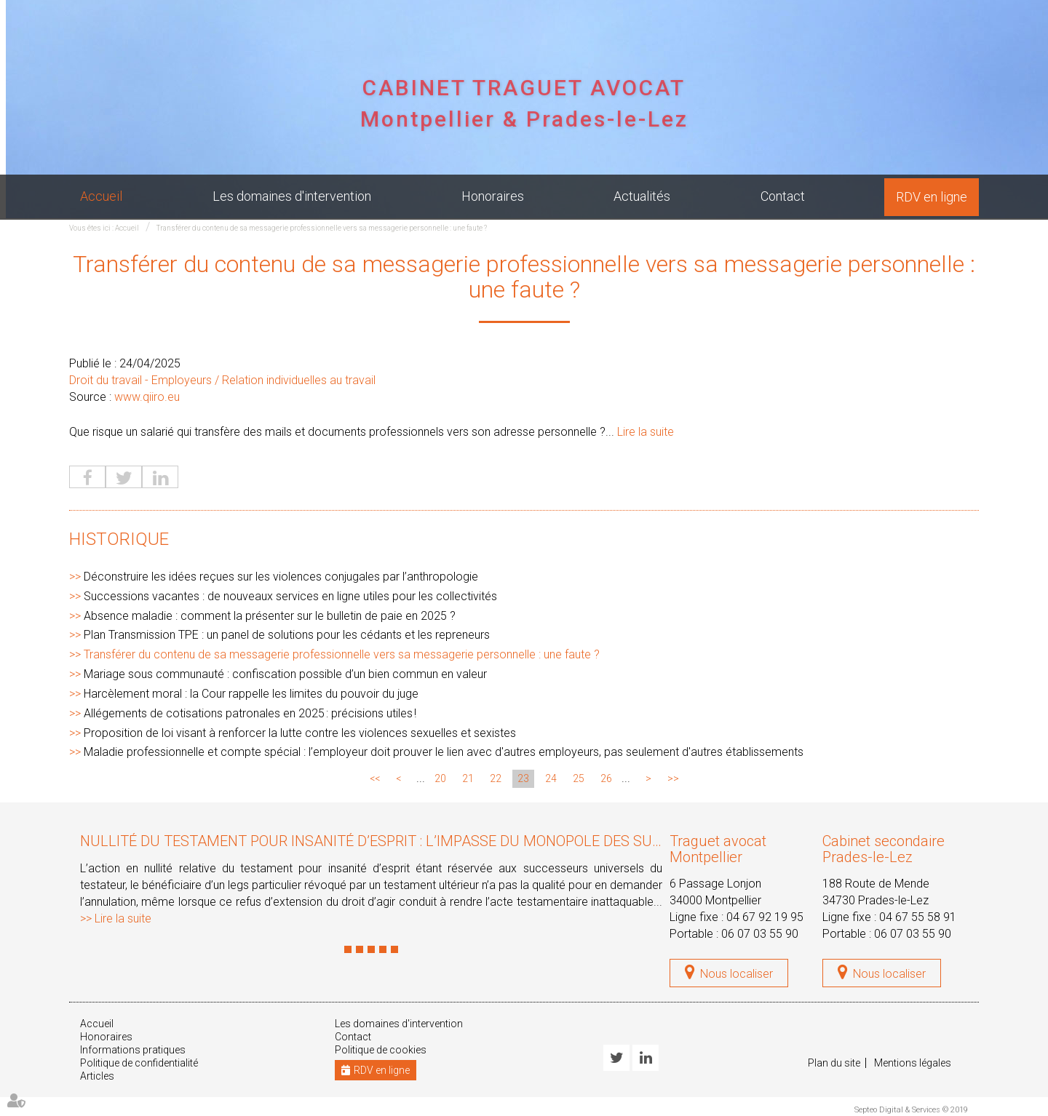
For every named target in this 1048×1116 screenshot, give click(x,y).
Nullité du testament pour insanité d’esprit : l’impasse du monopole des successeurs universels (448, 841)
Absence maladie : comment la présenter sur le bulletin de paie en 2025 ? (270, 616)
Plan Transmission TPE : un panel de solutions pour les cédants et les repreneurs (287, 635)
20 (440, 778)
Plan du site (834, 1063)
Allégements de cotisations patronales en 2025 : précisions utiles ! (250, 713)
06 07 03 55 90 (759, 934)
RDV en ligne (931, 196)
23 (523, 778)
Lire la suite (645, 432)
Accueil (101, 196)
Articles (97, 1076)
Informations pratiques (133, 1050)
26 (606, 778)
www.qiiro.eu (147, 397)
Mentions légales (912, 1063)
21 (468, 778)
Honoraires (492, 196)
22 (495, 778)
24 (551, 778)
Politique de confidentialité (139, 1063)
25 (578, 778)
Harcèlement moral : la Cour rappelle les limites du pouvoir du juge (251, 694)
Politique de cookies (380, 1050)
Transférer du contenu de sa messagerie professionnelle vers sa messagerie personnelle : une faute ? (321, 228)
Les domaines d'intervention (292, 196)
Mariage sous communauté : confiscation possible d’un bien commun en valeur (285, 674)
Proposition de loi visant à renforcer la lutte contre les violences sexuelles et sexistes (300, 733)
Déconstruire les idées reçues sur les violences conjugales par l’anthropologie (281, 576)
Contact (783, 196)
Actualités (642, 196)
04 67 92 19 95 (764, 917)
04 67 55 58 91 (917, 917)
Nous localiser (736, 974)
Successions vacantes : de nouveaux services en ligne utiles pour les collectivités (290, 596)
